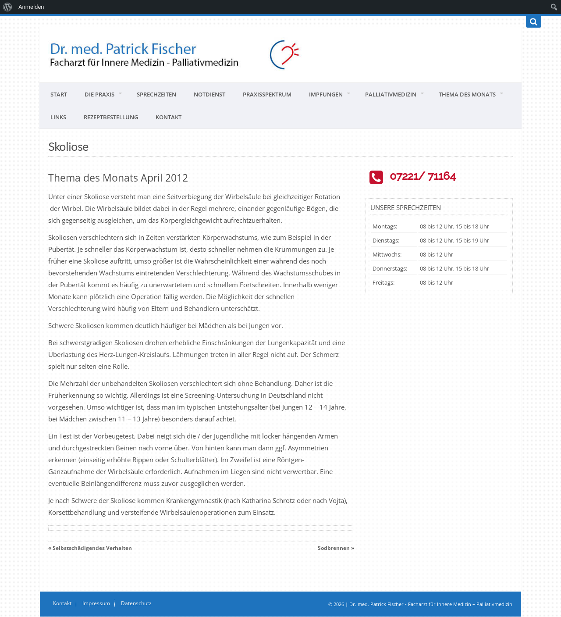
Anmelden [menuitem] (31, 7)
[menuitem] (7, 7)
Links (58, 117)
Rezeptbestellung (111, 117)
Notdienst (209, 94)
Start (58, 94)
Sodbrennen (334, 548)
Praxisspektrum (267, 94)
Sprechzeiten (156, 94)
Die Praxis (99, 94)
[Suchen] (533, 22)
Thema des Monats (467, 94)
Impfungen (326, 94)
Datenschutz (136, 603)
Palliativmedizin (390, 94)
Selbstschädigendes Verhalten (92, 548)
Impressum (96, 603)
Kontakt (168, 117)
